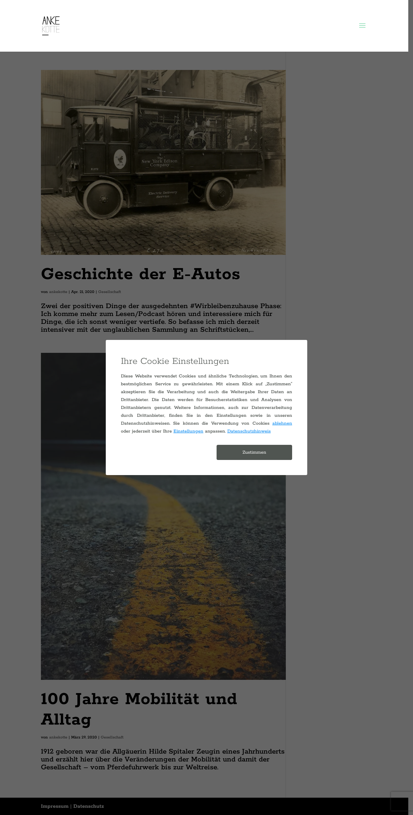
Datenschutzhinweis (249, 431)
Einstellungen (188, 431)
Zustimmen (254, 452)
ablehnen (282, 423)
